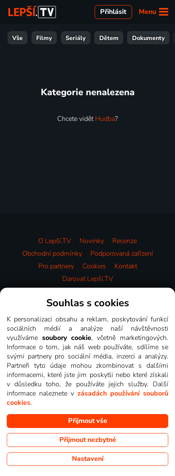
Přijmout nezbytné (87, 439)
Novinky (92, 241)
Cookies (94, 266)
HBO (160, 38)
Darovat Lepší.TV (87, 278)
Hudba (131, 38)
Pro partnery (56, 266)
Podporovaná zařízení (121, 253)
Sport (66, 38)
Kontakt (125, 266)
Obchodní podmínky (52, 253)
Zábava (34, 38)
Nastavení (87, 458)
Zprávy (98, 38)
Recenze (124, 241)
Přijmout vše (87, 420)
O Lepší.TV (54, 241)
